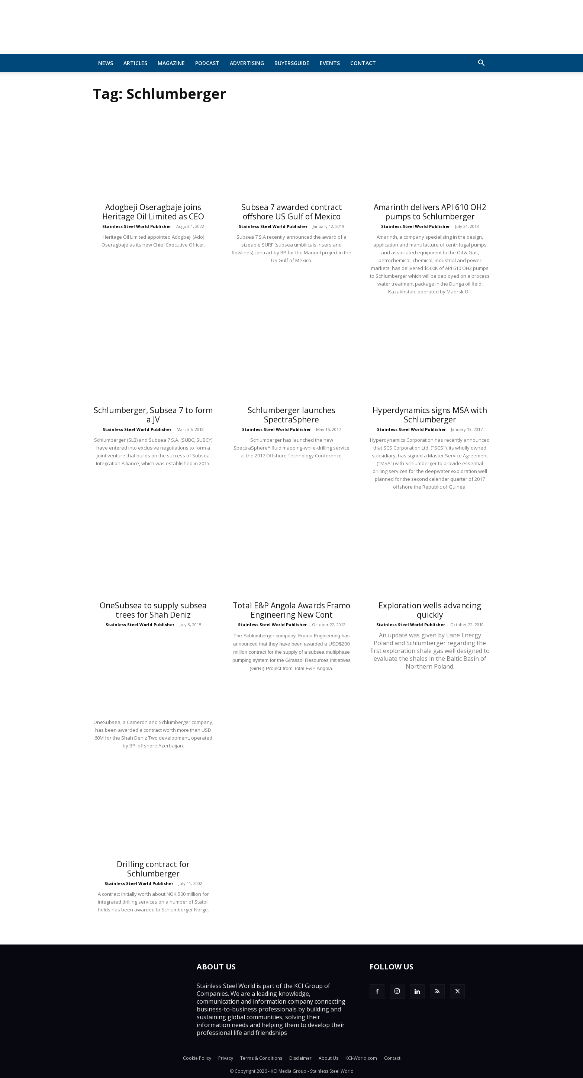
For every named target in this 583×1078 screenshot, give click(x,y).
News (105, 63)
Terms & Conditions (261, 1058)
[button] (481, 63)
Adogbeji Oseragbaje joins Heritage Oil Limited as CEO (153, 212)
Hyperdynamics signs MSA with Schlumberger (430, 415)
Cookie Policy (197, 1058)
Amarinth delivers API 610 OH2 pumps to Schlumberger (430, 212)
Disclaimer (300, 1058)
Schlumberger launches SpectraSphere (291, 415)
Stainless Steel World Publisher (136, 226)
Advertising (247, 63)
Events (330, 63)
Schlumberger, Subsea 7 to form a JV (153, 415)
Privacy (225, 1058)
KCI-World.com (361, 1058)
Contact (363, 63)
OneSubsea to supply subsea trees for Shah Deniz (153, 610)
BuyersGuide (291, 63)
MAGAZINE (171, 63)
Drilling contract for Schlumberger (153, 869)
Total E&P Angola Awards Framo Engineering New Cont (291, 610)
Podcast (207, 63)
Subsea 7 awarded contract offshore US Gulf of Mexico (291, 212)
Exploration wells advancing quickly (430, 610)
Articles (135, 63)
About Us (328, 1058)
